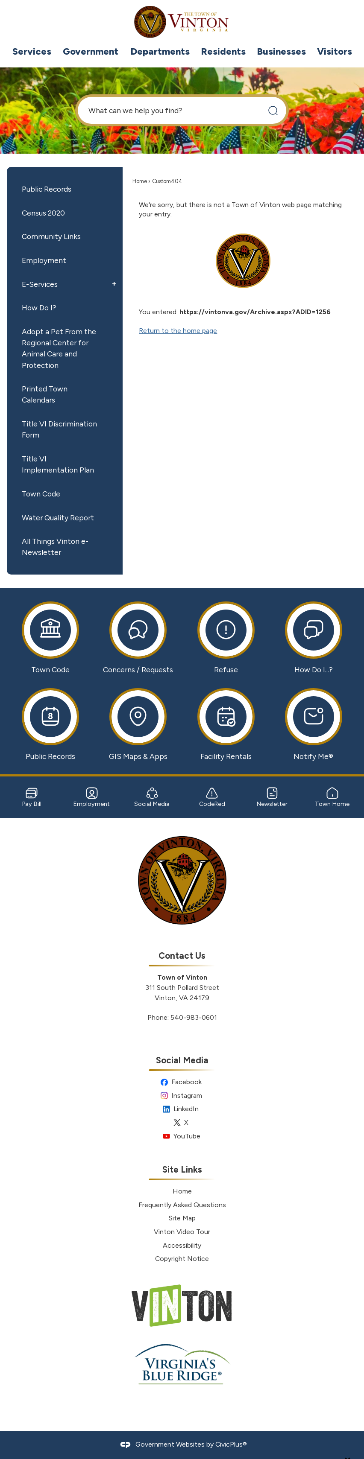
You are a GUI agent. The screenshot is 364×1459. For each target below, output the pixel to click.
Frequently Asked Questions (182, 1205)
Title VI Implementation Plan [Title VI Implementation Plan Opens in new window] (58, 464)
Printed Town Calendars (45, 394)
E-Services (40, 284)
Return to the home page (178, 331)
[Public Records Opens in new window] (50, 724)
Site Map (182, 1218)
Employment (44, 260)
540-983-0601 (193, 1017)
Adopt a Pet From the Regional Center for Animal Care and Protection (59, 348)
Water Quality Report (58, 517)
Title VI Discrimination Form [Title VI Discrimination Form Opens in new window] (59, 429)
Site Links (182, 1169)
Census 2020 (43, 212)
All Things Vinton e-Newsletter (55, 547)
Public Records (46, 188)
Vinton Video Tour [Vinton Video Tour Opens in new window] (182, 1232)
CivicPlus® (231, 1444)
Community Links (51, 236)
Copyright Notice (182, 1259)
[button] (273, 110)
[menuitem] (32, 51)
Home (139, 181)
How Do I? (39, 307)
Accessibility (182, 1245)
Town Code (41, 493)
